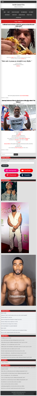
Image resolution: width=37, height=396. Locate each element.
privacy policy (29, 14)
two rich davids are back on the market (9, 355)
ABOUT (9, 12)
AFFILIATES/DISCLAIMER (15, 12)
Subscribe (5, 165)
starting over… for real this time (7, 344)
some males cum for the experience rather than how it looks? (13, 357)
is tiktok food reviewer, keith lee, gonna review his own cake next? (18, 25)
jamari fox (16, 27)
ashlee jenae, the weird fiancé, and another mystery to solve (13, 346)
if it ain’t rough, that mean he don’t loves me (10, 350)
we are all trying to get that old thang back (9, 340)
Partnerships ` (7, 14)
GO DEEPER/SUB (18, 17)
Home (4, 12)
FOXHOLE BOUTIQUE (22, 14)
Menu (3, 1)
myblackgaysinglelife (5, 386)
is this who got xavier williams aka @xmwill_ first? (11, 342)
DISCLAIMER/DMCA (24, 12)
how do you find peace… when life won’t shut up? (11, 353)
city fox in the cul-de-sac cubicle (7, 348)
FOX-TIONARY (31, 12)
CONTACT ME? (14, 14)
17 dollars (3, 338)
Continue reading (5, 97)
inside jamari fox (18, 5)
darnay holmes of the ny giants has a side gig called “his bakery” (18, 101)
